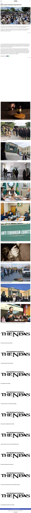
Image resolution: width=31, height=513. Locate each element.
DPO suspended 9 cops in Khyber (5, 383)
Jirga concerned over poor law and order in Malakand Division (10, 444)
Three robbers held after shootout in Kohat (7, 363)
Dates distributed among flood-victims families (7, 504)
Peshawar (2, 3)
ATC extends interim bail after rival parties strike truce (8, 241)
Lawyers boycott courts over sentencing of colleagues (8, 403)
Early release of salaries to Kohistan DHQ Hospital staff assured (10, 181)
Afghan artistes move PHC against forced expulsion (8, 302)
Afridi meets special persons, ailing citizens (7, 464)
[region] (15, 38)
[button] (6, 56)
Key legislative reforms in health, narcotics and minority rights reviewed (11, 221)
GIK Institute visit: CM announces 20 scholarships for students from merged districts (13, 322)
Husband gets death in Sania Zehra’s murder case (8, 120)
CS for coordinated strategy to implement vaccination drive (9, 201)
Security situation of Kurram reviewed (6, 282)
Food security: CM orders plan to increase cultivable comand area (10, 484)
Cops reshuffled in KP (4, 140)
